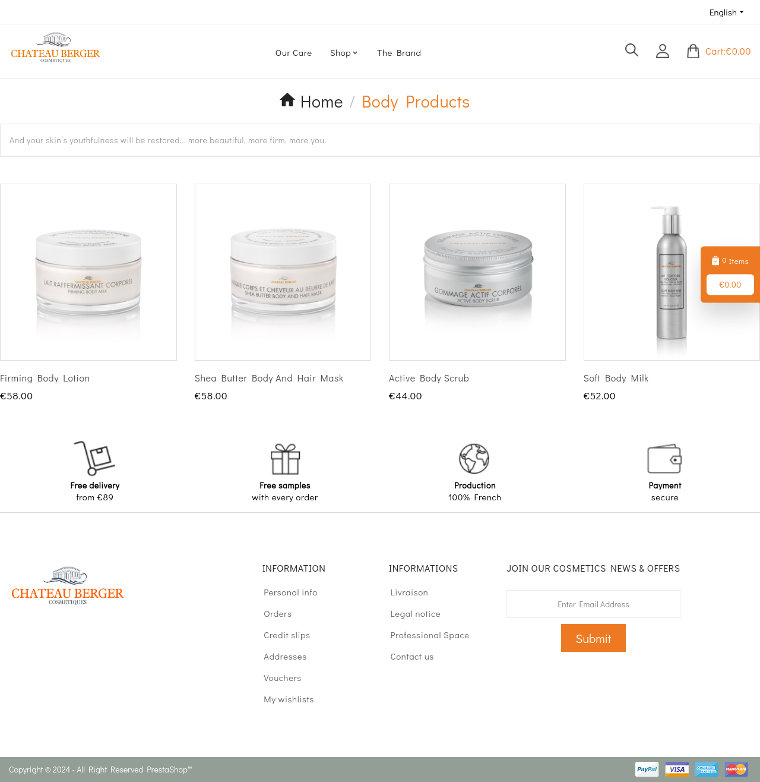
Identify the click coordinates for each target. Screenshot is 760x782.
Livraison (404, 592)
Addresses (280, 656)
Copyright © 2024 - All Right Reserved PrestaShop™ (100, 769)
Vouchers (277, 677)
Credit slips (282, 635)
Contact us (406, 656)
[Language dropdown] (728, 12)
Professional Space (424, 635)
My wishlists (283, 699)
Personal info (285, 592)
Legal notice (410, 613)
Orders (272, 613)
